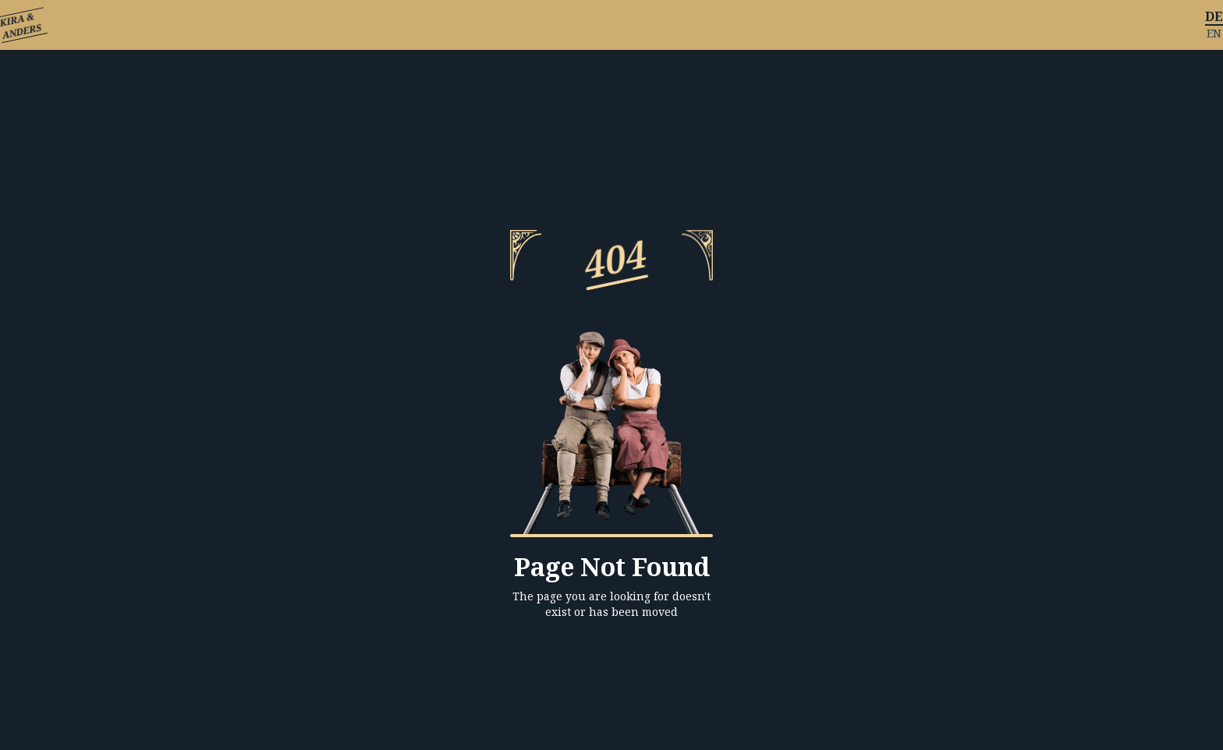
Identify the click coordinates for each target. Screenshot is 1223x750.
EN (1214, 33)
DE (1214, 16)
